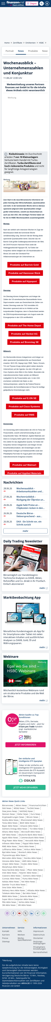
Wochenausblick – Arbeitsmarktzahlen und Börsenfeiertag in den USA (30, 490)
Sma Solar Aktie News (12, 887)
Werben (21, 935)
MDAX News (19, 808)
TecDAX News (33, 808)
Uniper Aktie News (10, 864)
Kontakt (5, 931)
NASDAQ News (26, 811)
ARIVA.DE (25, 983)
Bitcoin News (32, 817)
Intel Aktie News (9, 872)
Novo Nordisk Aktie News (13, 870)
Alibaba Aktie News (36, 890)
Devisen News (8, 814)
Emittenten (31, 42)
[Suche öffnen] (41, 3)
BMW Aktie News (10, 896)
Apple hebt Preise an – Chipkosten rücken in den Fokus (29, 507)
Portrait (10, 50)
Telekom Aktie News (11, 893)
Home (7, 42)
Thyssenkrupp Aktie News (14, 855)
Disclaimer (38, 938)
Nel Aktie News (28, 881)
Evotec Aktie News (29, 864)
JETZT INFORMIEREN (25, 744)
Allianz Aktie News (10, 831)
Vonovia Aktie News (11, 861)
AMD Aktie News (29, 861)
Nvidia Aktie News (10, 820)
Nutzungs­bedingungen (39, 943)
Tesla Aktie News (10, 823)
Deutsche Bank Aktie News (30, 834)
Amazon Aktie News (29, 826)
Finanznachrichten (37, 805)
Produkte (33, 50)
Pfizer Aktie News (35, 870)
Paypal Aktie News (31, 843)
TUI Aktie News (36, 828)
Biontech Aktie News (27, 852)
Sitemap (6, 942)
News (21, 50)
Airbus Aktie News (32, 849)
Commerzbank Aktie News (32, 837)
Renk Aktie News (26, 846)
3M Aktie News (9, 905)
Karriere (6, 935)
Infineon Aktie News (11, 843)
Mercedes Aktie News (12, 858)
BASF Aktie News (27, 823)
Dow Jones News (9, 811)
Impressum (38, 931)
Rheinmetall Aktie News (32, 820)
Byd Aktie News (9, 852)
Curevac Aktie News (11, 878)
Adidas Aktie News (10, 881)
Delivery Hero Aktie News (13, 890)
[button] (31, 3)
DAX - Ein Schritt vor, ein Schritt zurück (28, 523)
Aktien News (21, 805)
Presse (5, 938)
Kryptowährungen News (13, 817)
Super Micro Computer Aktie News (18, 899)
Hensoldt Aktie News (34, 840)
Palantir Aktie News (28, 872)
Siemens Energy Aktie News (14, 828)
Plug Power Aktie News (12, 840)
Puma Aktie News (30, 878)
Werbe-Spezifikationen (25, 939)
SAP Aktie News (9, 834)
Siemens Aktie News (32, 875)
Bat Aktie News (29, 893)
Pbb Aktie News (9, 902)
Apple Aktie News (10, 837)
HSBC (41, 42)
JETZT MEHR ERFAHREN (25, 787)
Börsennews (7, 805)
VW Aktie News (24, 905)
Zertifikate (17, 42)
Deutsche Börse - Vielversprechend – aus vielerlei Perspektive (28, 515)
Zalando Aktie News (29, 896)
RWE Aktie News (9, 846)
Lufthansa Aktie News (12, 849)
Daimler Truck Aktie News (14, 884)
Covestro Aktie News (11, 875)
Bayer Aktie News (10, 826)
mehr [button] (25, 530)
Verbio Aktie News (27, 902)
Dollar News (22, 814)
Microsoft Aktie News (30, 831)
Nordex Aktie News (32, 858)
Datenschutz (39, 935)
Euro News (35, 814)
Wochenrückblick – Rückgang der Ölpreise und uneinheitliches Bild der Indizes (30, 498)
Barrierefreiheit (40, 952)
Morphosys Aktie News (12, 867)
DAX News (6, 808)
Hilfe (20, 931)
